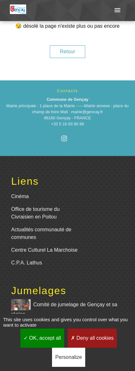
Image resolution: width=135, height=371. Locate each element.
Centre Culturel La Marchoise (44, 250)
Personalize (68, 357)
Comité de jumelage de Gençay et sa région (64, 308)
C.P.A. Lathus (26, 262)
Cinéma (20, 196)
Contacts (67, 90)
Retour (67, 51)
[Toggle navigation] (117, 11)
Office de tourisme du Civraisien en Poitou (35, 212)
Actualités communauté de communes (41, 233)
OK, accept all (42, 338)
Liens (25, 181)
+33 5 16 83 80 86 (67, 124)
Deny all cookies (92, 338)
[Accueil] (18, 10)
